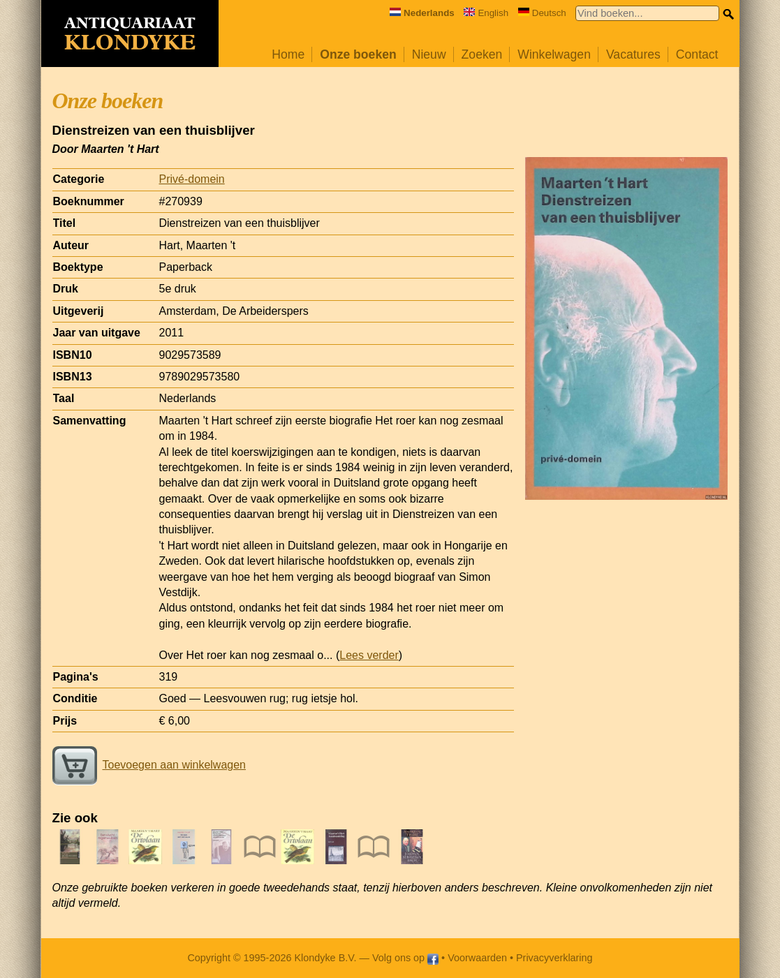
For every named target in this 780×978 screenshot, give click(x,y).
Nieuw (429, 54)
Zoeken (482, 54)
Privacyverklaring (554, 957)
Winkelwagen (554, 54)
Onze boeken (358, 54)
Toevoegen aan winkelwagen (149, 765)
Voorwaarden (477, 957)
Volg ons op (405, 957)
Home (288, 54)
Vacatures (633, 54)
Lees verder (369, 655)
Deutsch (542, 13)
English (486, 13)
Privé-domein (192, 179)
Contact (697, 54)
